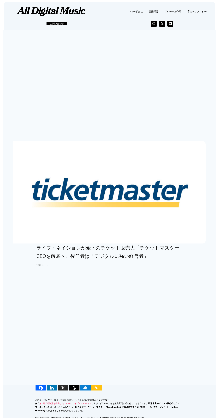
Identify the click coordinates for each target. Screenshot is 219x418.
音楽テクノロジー (197, 12)
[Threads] (74, 389)
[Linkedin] (52, 389)
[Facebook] (41, 389)
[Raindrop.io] (86, 389)
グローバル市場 (173, 12)
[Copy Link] (97, 389)
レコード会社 (135, 12)
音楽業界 (153, 12)
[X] (63, 389)
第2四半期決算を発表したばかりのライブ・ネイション (66, 405)
